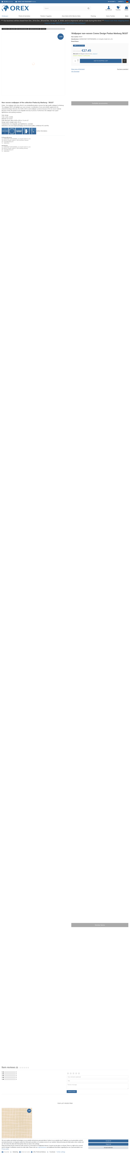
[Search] (88, 8)
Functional (52, 1152)
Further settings (61, 1152)
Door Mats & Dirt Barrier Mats (71, 16)
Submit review (72, 1091)
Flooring (93, 16)
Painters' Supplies (46, 16)
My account (111, 1)
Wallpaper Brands (22, 28)
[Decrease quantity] (78, 62)
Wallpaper (5, 16)
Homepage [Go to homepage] (5, 28)
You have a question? (122, 69)
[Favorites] (118, 8)
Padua (43, 28)
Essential (6, 1152)
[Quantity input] (75, 61)
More (126, 16)
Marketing (15, 1152)
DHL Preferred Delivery (39, 1152)
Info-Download (75, 71)
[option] (17, 1129)
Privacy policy (5, 1149)
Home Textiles (110, 16)
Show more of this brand (77, 69)
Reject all (108, 1144)
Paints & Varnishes (24, 16)
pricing (27, 1)
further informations (41, 131)
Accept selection (108, 1147)
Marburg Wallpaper (34, 28)
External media (26, 1152)
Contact (120, 1)
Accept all (108, 1141)
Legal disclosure (42, 1147)
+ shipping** (95, 53)
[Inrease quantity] (78, 60)
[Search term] (64, 8)
